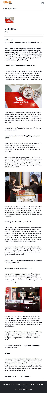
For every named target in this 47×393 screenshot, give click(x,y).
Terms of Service (37, 384)
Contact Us (23, 387)
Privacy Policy (26, 384)
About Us (11, 384)
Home (5, 384)
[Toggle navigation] (42, 2)
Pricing (18, 384)
